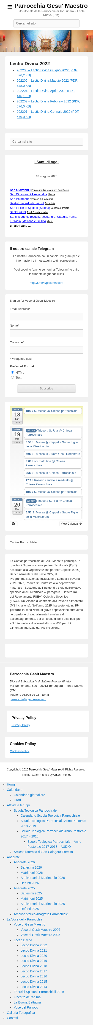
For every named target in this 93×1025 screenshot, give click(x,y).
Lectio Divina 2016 (34, 976)
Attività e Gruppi (18, 805)
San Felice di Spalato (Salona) (30, 207)
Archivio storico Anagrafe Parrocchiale (41, 914)
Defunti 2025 (30, 909)
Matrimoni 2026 (32, 873)
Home (11, 784)
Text (19, 377)
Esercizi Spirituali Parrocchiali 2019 (39, 992)
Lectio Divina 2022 (30, 63)
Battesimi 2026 (31, 867)
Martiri (50, 221)
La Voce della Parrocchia (24, 919)
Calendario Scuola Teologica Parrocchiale (50, 815)
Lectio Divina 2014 (34, 987)
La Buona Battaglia (27, 1002)
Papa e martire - (50, 190)
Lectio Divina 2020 (34, 956)
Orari (17, 800)
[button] (13, 523)
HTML (20, 372)
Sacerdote (50, 203)
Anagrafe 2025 (24, 888)
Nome (14, 325)
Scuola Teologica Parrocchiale (35, 810)
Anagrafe (13, 857)
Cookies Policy (19, 751)
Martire (51, 194)
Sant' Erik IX (18, 212)
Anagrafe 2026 (24, 862)
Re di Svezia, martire (37, 212)
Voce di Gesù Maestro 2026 (40, 929)
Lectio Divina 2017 (34, 971)
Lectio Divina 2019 (34, 961)
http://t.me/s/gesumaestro (46, 282)
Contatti (12, 1018)
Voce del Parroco (26, 1007)
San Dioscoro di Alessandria (28, 194)
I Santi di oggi (47, 162)
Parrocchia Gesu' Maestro (51, 5)
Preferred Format (22, 366)
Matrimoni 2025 (32, 898)
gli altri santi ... (20, 225)
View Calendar (71, 523)
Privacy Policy (20, 725)
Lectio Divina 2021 (34, 950)
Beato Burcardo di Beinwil (27, 203)
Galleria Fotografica (21, 1012)
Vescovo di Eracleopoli (42, 199)
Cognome (17, 342)
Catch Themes (62, 774)
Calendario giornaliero (29, 795)
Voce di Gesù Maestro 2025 (40, 935)
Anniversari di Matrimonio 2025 (43, 904)
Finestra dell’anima (27, 997)
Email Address (20, 309)
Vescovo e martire (60, 208)
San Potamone (20, 199)
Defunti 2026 (30, 883)
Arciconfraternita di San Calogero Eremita (43, 852)
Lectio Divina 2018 (34, 966)
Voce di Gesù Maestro (29, 924)
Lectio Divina (23, 940)
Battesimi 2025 (31, 893)
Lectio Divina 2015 (34, 981)
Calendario (14, 790)
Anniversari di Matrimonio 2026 (43, 878)
